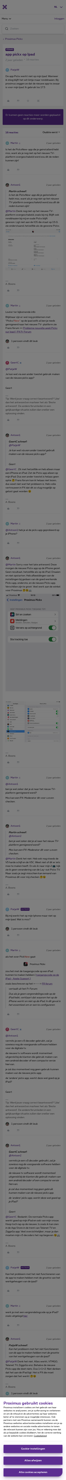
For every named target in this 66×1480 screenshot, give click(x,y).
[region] (33, 1438)
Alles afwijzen (33, 1460)
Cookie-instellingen (33, 1449)
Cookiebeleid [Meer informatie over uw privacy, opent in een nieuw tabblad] (40, 1436)
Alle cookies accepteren (33, 1472)
